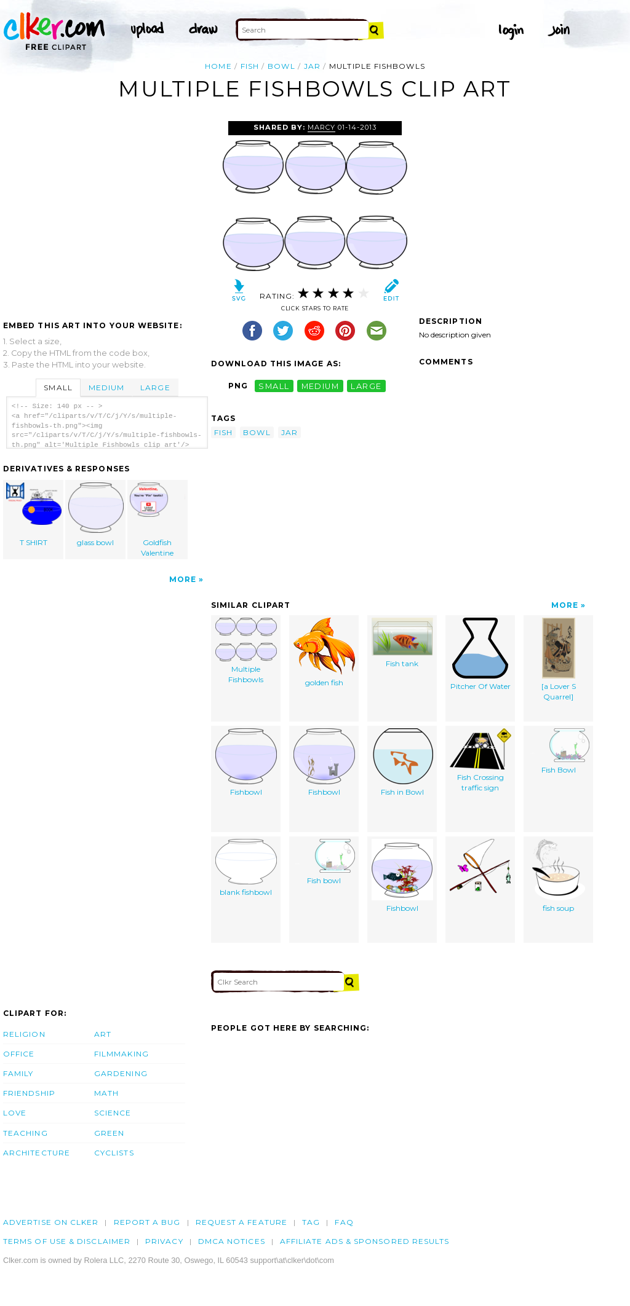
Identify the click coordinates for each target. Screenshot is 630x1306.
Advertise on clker (50, 1222)
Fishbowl (246, 762)
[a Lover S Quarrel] (558, 659)
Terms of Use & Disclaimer (66, 1241)
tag (311, 1222)
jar (312, 66)
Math (106, 1093)
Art (102, 1034)
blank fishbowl (246, 868)
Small (58, 387)
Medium (106, 387)
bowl (281, 66)
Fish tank (402, 643)
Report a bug (147, 1222)
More (182, 579)
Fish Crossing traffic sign (480, 760)
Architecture (36, 1152)
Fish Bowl (558, 751)
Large (155, 387)
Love (14, 1112)
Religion (24, 1034)
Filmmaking (121, 1053)
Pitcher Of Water (480, 654)
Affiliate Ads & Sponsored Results (365, 1241)
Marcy (321, 127)
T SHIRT (34, 514)
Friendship (29, 1093)
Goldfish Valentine (157, 519)
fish (250, 66)
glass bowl (96, 514)
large (366, 385)
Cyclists (114, 1152)
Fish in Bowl (402, 762)
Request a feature (241, 1222)
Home (218, 66)
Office (18, 1053)
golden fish (324, 652)
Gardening (121, 1073)
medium (320, 385)
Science (113, 1112)
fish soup (558, 876)
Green (109, 1133)
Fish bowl (324, 862)
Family (18, 1073)
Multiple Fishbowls (246, 651)
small (273, 385)
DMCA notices (231, 1241)
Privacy (164, 1241)
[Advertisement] (106, 213)
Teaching (25, 1133)
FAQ (344, 1222)
